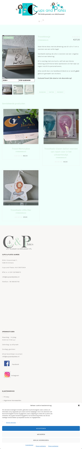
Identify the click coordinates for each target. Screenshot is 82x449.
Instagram (10, 375)
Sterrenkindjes (43, 40)
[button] (79, 405)
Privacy (6, 397)
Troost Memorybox (21, 148)
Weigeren (41, 434)
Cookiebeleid (29, 445)
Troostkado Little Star (21, 210)
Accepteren (41, 428)
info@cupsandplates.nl (10, 277)
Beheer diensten (11, 422)
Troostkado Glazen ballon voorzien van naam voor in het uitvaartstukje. (61, 151)
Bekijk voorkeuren (41, 440)
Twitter (51, 92)
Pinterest (60, 92)
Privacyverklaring (41, 446)
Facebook (42, 92)
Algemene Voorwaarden (12, 400)
